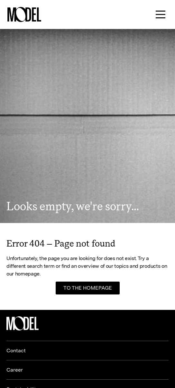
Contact (16, 350)
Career (14, 370)
